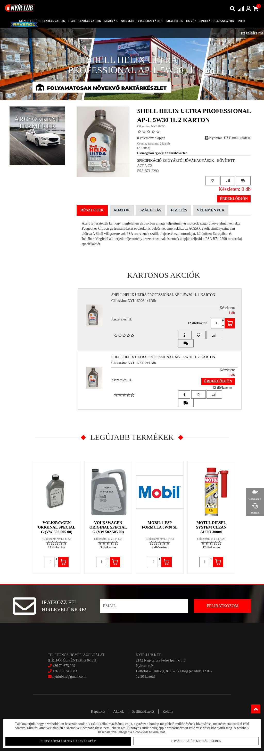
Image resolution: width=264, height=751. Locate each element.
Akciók (118, 711)
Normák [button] (128, 21)
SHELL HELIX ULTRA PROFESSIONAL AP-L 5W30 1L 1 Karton (163, 295)
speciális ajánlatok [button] (217, 21)
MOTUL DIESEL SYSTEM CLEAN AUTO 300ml (211, 527)
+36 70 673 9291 (64, 666)
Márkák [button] (111, 21)
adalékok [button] (174, 21)
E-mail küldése (237, 138)
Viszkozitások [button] (150, 21)
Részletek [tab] (92, 210)
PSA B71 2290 (148, 171)
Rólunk (167, 711)
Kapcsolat (98, 711)
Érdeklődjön (234, 199)
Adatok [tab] (121, 210)
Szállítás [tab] (150, 210)
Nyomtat (213, 138)
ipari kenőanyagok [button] (84, 21)
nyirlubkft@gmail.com (67, 676)
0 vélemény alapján (151, 138)
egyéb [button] (191, 21)
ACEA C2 (144, 166)
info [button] (241, 21)
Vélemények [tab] (211, 210)
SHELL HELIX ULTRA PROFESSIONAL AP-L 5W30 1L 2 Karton (163, 357)
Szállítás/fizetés (143, 711)
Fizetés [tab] (179, 210)
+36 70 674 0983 (64, 671)
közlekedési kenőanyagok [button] (42, 21)
